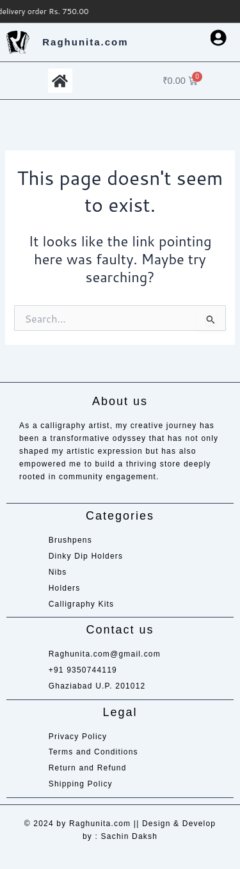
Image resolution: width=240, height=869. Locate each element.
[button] (60, 80)
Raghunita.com (85, 41)
